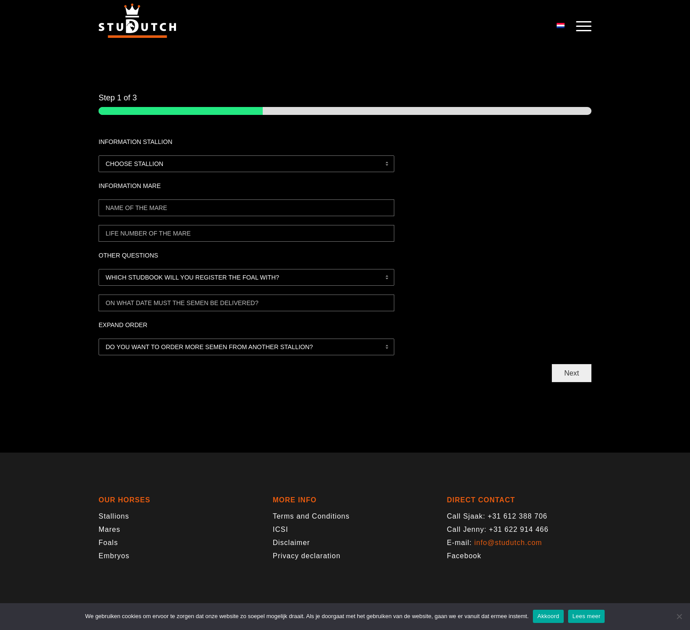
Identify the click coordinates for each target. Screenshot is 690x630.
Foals (108, 542)
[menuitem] (580, 26)
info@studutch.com (508, 542)
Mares (109, 529)
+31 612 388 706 (517, 516)
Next (571, 373)
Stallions (114, 516)
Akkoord (548, 616)
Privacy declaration (307, 556)
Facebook (464, 556)
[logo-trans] (137, 26)
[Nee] (679, 616)
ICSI (280, 529)
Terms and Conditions (311, 516)
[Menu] (580, 26)
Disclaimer (291, 542)
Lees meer (587, 616)
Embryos (114, 556)
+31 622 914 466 (519, 529)
